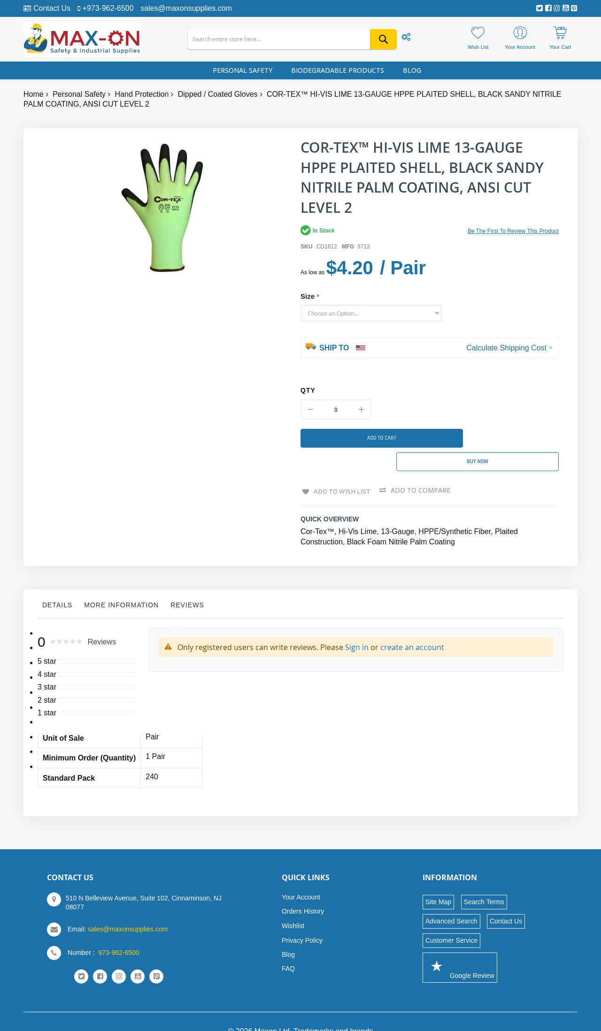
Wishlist (293, 906)
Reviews (187, 585)
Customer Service (451, 920)
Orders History (303, 891)
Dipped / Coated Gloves (218, 94)
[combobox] (292, 39)
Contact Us (51, 8)
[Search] (383, 39)
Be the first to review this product (513, 231)
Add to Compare (421, 471)
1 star (47, 694)
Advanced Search (451, 901)
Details (57, 585)
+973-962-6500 (108, 8)
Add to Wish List (341, 471)
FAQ (288, 949)
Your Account (301, 877)
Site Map (438, 882)
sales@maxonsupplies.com (186, 8)
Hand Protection (142, 94)
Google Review (459, 948)
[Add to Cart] (361, 438)
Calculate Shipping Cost (506, 348)
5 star (47, 642)
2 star (47, 680)
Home (33, 94)
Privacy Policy (302, 920)
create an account (412, 627)
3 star (47, 668)
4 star (47, 655)
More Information (121, 585)
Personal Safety (79, 94)
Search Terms (484, 882)
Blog (288, 934)
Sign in (357, 627)
